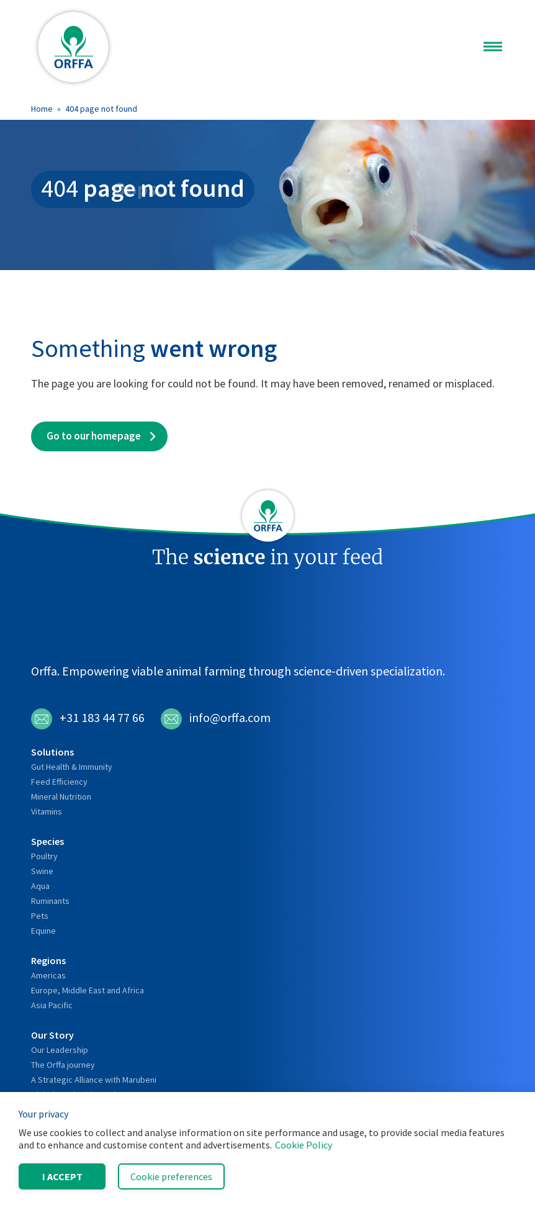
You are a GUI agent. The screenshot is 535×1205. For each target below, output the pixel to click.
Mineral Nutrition (61, 796)
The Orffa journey (63, 1064)
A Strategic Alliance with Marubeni (93, 1079)
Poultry (44, 856)
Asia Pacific (52, 1005)
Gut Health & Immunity (71, 766)
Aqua (40, 885)
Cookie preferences (171, 1176)
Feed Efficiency (59, 781)
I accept (62, 1176)
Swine (42, 871)
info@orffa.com (216, 718)
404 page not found (101, 108)
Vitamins (46, 811)
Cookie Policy (303, 1145)
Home (42, 108)
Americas (48, 975)
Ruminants (50, 900)
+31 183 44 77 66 (88, 718)
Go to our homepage (94, 436)
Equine (43, 930)
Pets (39, 915)
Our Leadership (59, 1049)
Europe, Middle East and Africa (87, 990)
